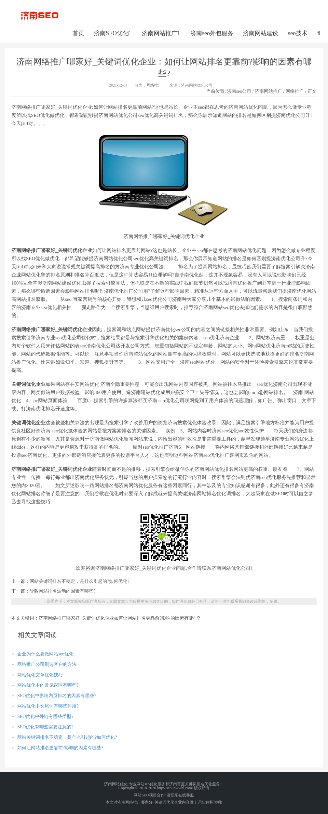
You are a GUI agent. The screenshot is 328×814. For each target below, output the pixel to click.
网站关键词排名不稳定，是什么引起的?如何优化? (79, 581)
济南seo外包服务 (211, 33)
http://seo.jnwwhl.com (40, 14)
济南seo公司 (239, 91)
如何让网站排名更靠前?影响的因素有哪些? (60, 747)
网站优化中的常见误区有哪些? (47, 685)
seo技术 (298, 33)
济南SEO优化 (113, 33)
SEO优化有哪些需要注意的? (45, 726)
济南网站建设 (260, 33)
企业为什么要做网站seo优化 (45, 654)
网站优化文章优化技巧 (40, 674)
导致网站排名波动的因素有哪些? (62, 591)
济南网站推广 (161, 33)
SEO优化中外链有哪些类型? (45, 716)
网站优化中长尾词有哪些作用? (47, 706)
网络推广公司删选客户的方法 (46, 664)
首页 (78, 33)
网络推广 (154, 85)
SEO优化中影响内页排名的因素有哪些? (56, 695)
